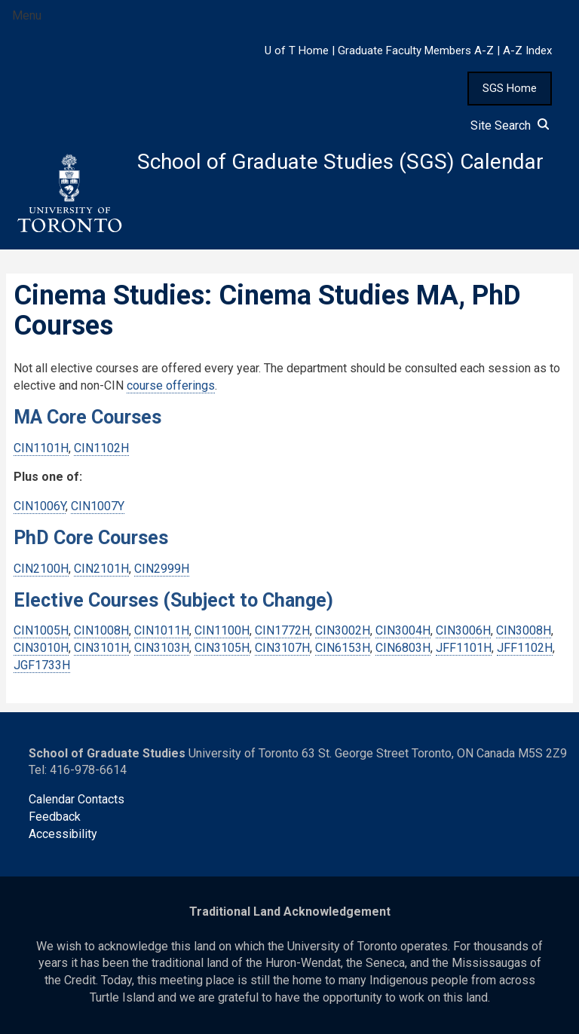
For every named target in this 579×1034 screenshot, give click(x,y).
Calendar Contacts (76, 799)
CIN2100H (41, 568)
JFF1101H (464, 648)
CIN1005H (41, 630)
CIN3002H (342, 630)
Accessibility (63, 834)
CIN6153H (342, 648)
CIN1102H (101, 448)
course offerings (171, 385)
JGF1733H (42, 665)
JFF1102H (525, 648)
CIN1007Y (97, 506)
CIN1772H (282, 630)
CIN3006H (463, 630)
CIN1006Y (40, 506)
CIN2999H (161, 568)
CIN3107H (282, 648)
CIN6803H (402, 648)
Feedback (55, 816)
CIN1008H (101, 630)
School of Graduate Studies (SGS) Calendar (340, 161)
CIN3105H (222, 648)
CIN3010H (41, 648)
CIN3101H (101, 648)
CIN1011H (161, 630)
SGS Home (509, 88)
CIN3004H (402, 630)
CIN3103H (161, 648)
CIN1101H (41, 448)
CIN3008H (523, 630)
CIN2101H (101, 568)
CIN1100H (222, 630)
